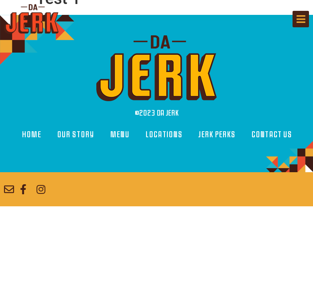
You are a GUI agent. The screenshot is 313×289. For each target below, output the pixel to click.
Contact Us (271, 134)
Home (31, 134)
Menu (119, 134)
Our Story (75, 134)
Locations (163, 134)
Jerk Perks (216, 134)
